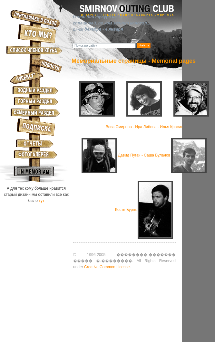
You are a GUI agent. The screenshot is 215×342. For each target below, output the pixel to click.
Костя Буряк (126, 209)
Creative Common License (107, 267)
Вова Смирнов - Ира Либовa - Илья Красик (144, 127)
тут (41, 200)
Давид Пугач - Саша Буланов (144, 155)
